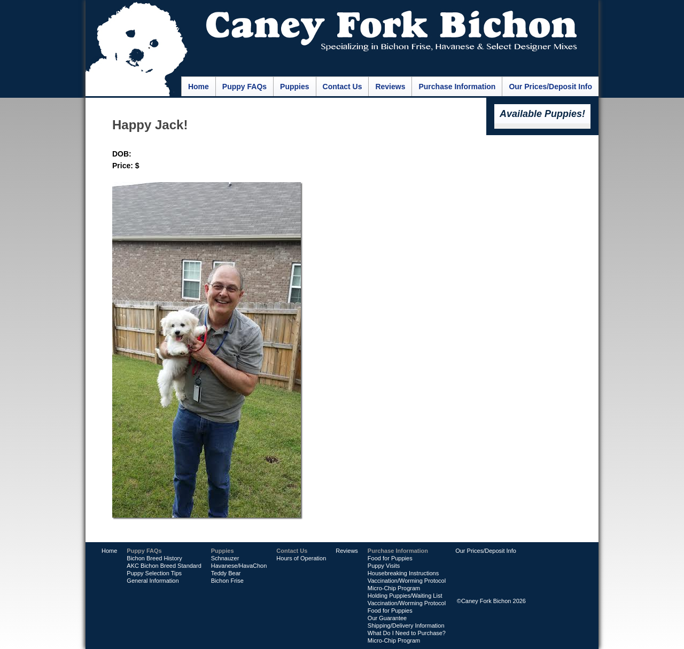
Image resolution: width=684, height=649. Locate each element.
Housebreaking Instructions (403, 573)
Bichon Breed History (154, 558)
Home (198, 86)
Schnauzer (225, 558)
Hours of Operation (301, 558)
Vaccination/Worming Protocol (407, 580)
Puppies (294, 86)
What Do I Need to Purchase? (407, 633)
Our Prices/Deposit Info (550, 86)
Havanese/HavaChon (239, 565)
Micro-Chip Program (394, 588)
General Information (152, 580)
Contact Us (342, 86)
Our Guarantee (387, 618)
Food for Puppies (390, 558)
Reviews (390, 86)
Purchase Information (456, 86)
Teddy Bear (226, 573)
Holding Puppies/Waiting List (405, 595)
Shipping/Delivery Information (406, 625)
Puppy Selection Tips (154, 573)
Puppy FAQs (244, 86)
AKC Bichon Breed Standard (164, 565)
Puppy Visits (384, 565)
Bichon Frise (227, 580)
